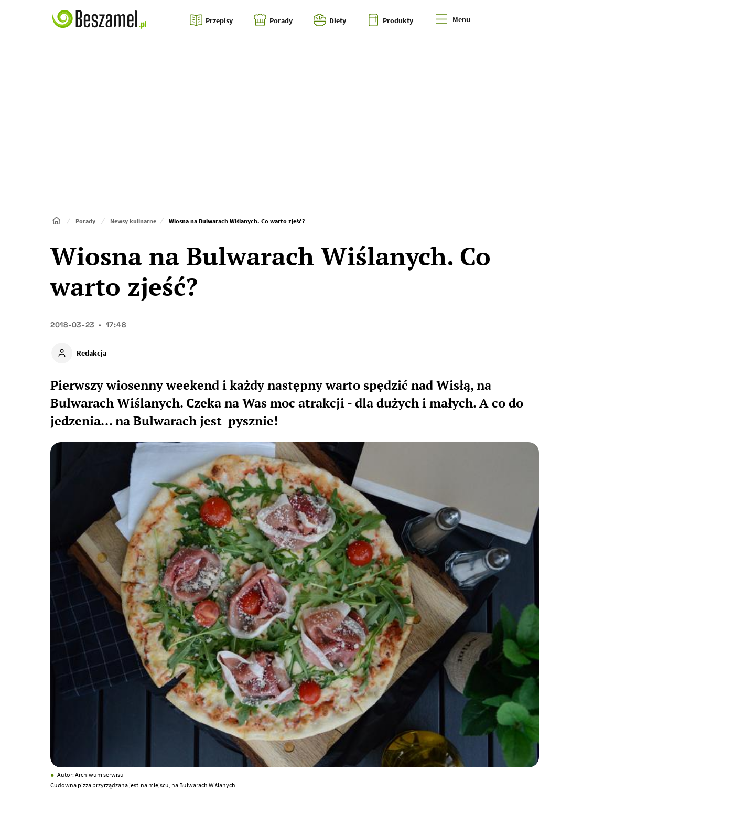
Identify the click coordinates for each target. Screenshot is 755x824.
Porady (85, 221)
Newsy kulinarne (133, 221)
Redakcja (91, 353)
